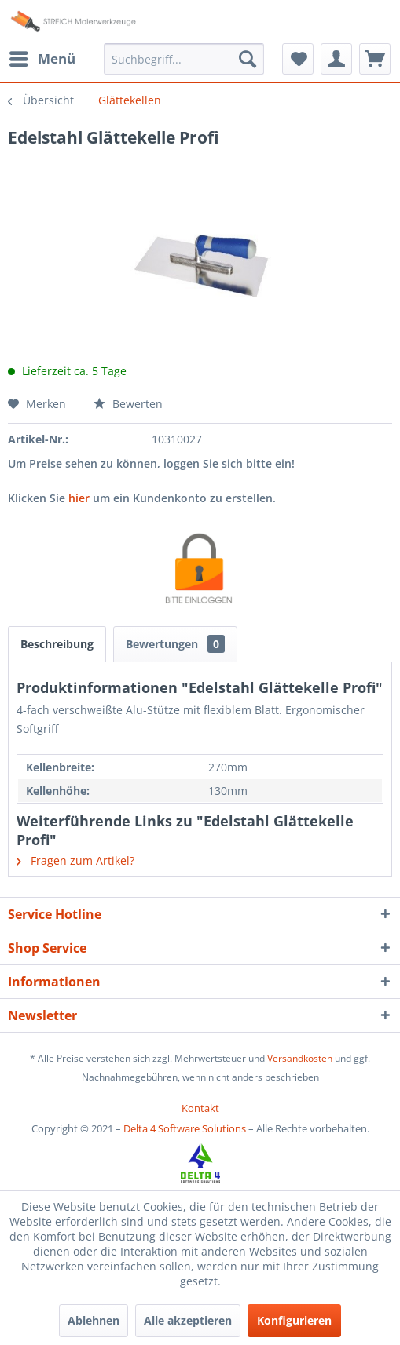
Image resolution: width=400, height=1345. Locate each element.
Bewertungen (175, 644)
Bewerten (128, 403)
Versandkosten (299, 1058)
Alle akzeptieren (188, 1320)
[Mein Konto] (336, 59)
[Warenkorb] (375, 59)
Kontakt (200, 1108)
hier (79, 497)
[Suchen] (247, 59)
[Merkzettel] (298, 59)
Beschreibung (57, 643)
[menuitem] (41, 59)
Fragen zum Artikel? (75, 860)
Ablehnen (93, 1320)
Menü (42, 56)
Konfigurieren (294, 1320)
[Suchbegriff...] (184, 59)
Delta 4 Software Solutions (184, 1128)
